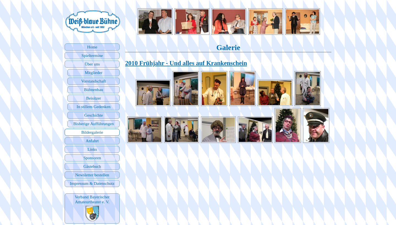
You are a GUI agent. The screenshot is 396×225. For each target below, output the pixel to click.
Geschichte (93, 115)
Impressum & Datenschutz (92, 183)
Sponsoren (92, 157)
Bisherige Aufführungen (93, 123)
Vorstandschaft (93, 81)
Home (92, 47)
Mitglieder (93, 72)
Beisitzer (93, 98)
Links (92, 149)
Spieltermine (92, 55)
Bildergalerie (92, 132)
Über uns (92, 64)
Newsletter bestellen (92, 174)
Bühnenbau (93, 89)
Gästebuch (92, 166)
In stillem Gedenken (94, 106)
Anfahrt (92, 140)
